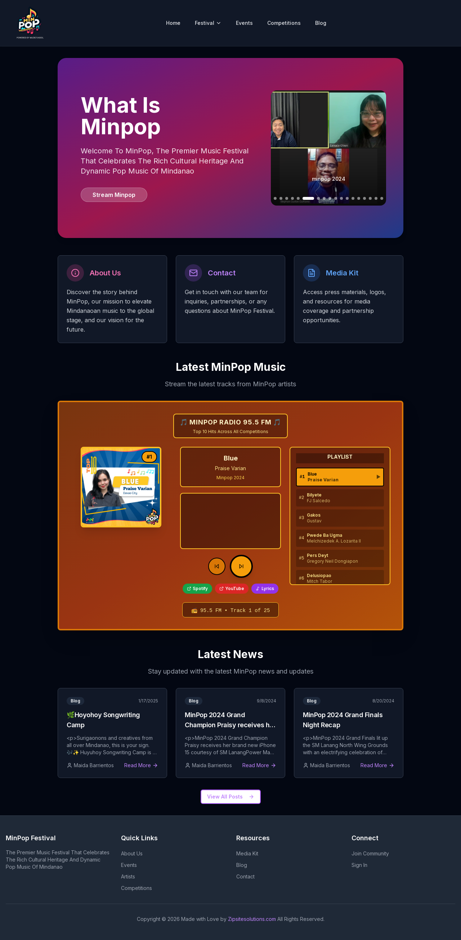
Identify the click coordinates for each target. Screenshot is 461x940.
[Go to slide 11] (335, 198)
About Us (132, 853)
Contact (245, 876)
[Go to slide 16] (364, 198)
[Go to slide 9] (324, 198)
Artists (128, 876)
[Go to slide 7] (308, 198)
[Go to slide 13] (347, 198)
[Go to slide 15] (358, 198)
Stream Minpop (114, 194)
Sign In (359, 865)
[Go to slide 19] (381, 198)
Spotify (197, 588)
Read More (141, 765)
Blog (320, 23)
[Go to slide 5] (292, 198)
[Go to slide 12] (341, 198)
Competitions (284, 23)
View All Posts (230, 796)
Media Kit (247, 853)
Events (244, 23)
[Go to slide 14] (353, 198)
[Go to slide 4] (286, 198)
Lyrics (265, 588)
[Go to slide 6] (298, 198)
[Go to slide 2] (275, 198)
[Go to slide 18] (376, 198)
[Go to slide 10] (329, 198)
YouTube (231, 588)
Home (173, 23)
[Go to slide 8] (318, 198)
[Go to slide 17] (370, 198)
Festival (208, 23)
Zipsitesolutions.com (252, 919)
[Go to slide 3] (280, 198)
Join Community (370, 853)
